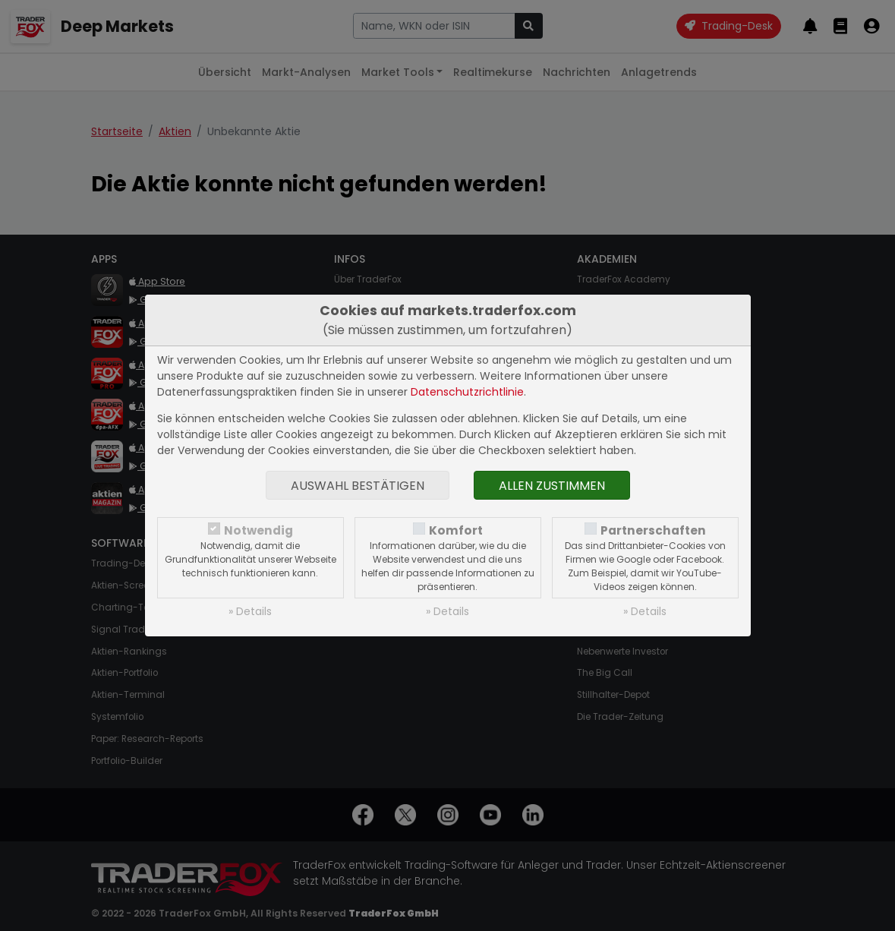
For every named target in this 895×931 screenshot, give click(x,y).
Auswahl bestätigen (357, 485)
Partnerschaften (653, 530)
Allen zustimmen (552, 485)
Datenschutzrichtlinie (467, 391)
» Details (250, 611)
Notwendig (258, 530)
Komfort (456, 530)
